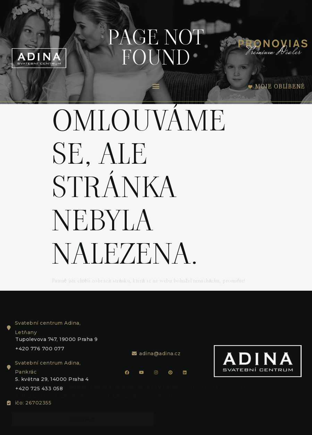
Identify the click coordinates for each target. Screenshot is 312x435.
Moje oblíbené (280, 87)
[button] (156, 86)
